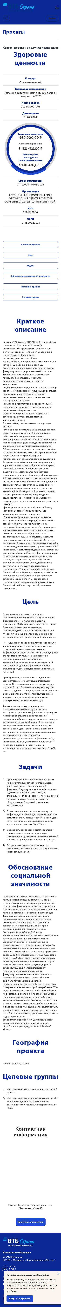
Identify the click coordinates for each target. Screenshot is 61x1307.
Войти (52, 18)
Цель (30, 255)
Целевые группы (30, 297)
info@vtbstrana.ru (13, 1256)
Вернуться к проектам (30, 1221)
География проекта (30, 286)
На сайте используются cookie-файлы (28, 1275)
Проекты (14, 32)
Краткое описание (30, 244)
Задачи (30, 265)
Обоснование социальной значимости (30, 276)
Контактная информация (17, 1252)
